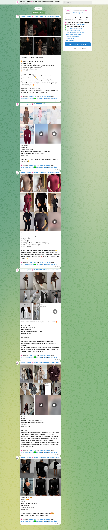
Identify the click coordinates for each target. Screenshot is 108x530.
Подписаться (32, 96)
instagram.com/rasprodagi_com (75, 32)
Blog (75, 48)
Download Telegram (77, 44)
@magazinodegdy (81, 24)
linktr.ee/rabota (70, 38)
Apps (79, 48)
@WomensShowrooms (75, 28)
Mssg (45, 98)
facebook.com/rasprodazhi (73, 34)
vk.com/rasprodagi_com (73, 36)
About (70, 48)
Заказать (39, 98)
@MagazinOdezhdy (74, 30)
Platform (84, 48)
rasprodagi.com (70, 40)
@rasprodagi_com (78, 13)
